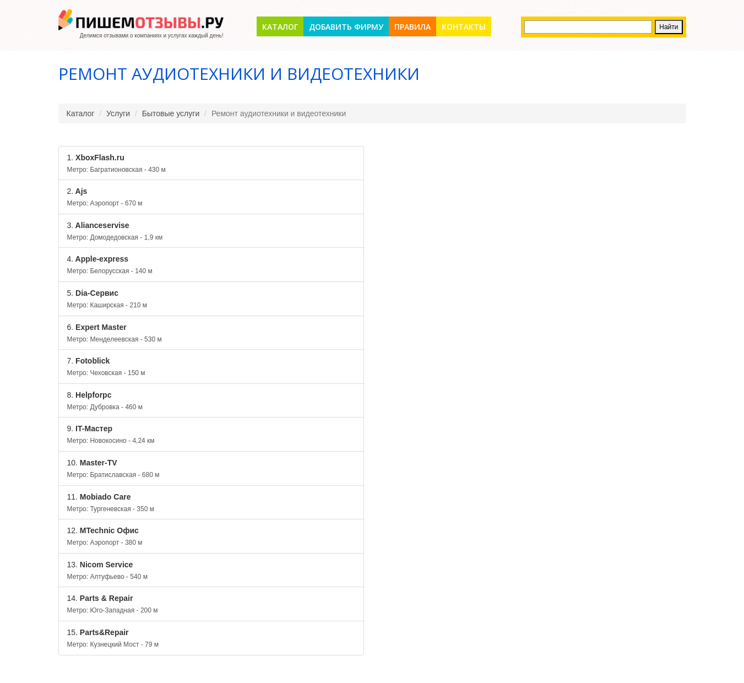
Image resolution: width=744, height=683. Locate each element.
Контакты (464, 26)
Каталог (280, 26)
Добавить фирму (346, 26)
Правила (412, 26)
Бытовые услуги (170, 113)
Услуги (118, 113)
